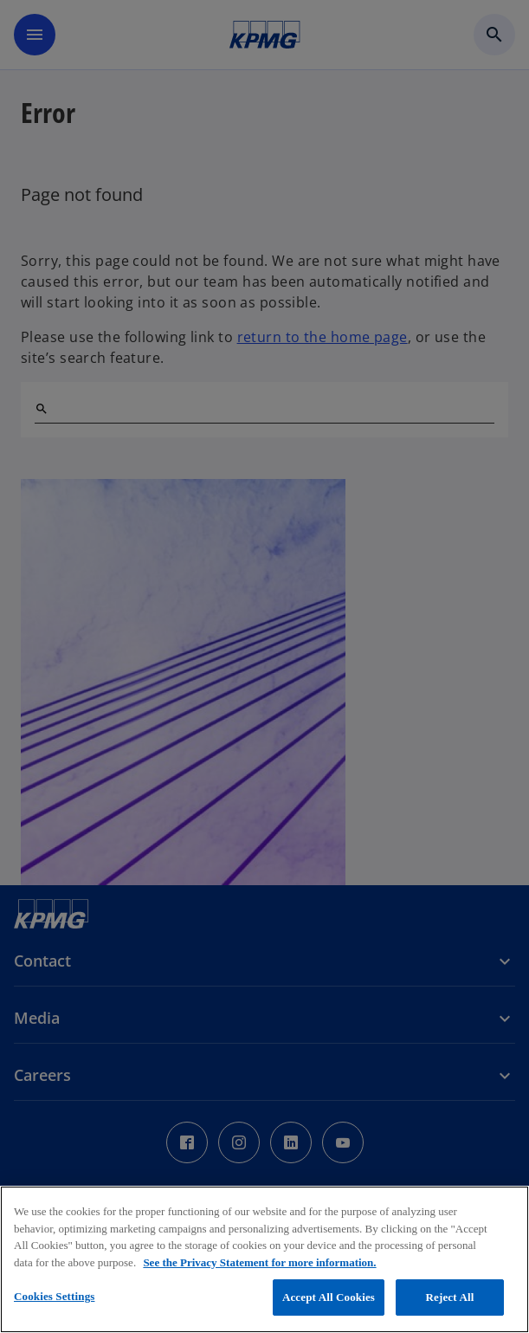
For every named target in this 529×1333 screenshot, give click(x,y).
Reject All (450, 1297)
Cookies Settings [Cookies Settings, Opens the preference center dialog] (54, 1296)
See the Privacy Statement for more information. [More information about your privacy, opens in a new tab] (259, 1262)
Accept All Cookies (328, 1297)
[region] (264, 1259)
